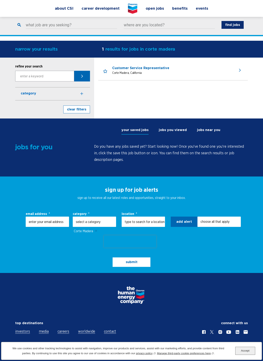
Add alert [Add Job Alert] (184, 221)
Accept (245, 350)
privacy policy (145, 353)
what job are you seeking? (49, 29)
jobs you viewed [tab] (173, 130)
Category (28, 93)
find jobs (232, 29)
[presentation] (130, 241)
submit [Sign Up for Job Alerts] (131, 262)
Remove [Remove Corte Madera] (96, 231)
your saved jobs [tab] (135, 130)
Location (129, 214)
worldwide (86, 331)
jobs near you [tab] (208, 130)
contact (110, 331)
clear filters (76, 109)
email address (38, 214)
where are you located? (144, 29)
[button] (105, 71)
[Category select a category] (94, 222)
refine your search (29, 66)
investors (22, 331)
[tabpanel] (171, 153)
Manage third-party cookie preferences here (185, 353)
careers (63, 331)
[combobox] (143, 222)
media (44, 331)
